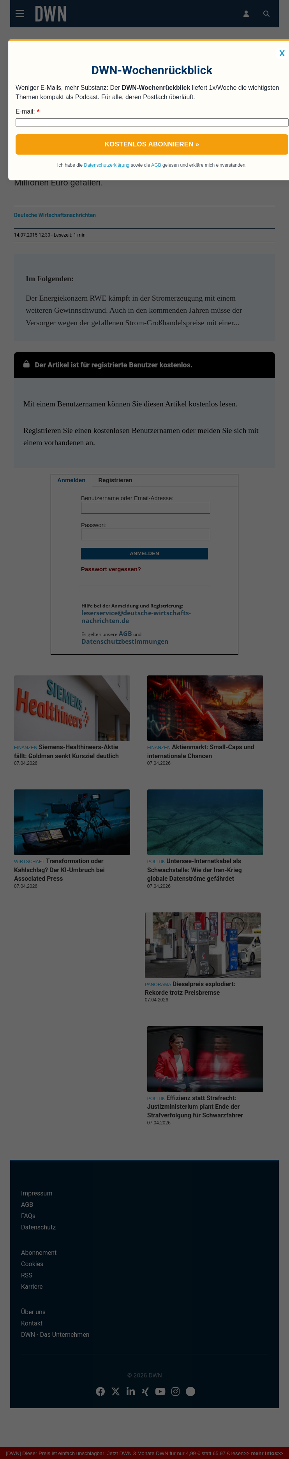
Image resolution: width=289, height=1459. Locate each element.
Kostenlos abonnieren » (152, 144)
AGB (156, 165)
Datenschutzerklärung (107, 165)
